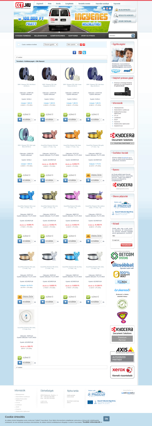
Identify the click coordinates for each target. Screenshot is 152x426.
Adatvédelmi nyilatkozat (121, 110)
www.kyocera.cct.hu (122, 188)
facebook (125, 157)
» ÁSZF (17, 407)
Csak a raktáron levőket (29, 44)
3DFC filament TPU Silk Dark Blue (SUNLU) (95, 85)
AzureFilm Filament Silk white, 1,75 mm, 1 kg (95, 267)
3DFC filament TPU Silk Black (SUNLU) (26, 85)
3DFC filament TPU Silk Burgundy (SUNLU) (49, 85)
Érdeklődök (96, 175)
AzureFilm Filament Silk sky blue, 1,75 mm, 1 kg (72, 267)
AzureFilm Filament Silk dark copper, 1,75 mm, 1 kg (49, 146)
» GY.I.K (17, 402)
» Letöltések (18, 404)
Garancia (117, 121)
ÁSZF (116, 119)
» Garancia (18, 409)
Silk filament (40, 61)
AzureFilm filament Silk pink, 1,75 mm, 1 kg (72, 206)
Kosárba (26, 120)
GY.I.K (116, 115)
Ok (106, 418)
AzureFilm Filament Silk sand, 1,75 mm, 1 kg (26, 267)
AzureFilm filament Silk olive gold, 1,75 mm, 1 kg (49, 206)
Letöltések (117, 117)
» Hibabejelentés (19, 394)
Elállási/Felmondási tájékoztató (120, 112)
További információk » (92, 422)
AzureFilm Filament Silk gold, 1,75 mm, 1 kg (95, 146)
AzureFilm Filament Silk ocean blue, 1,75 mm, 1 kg (26, 206)
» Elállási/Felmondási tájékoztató (21, 399)
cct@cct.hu (44, 401)
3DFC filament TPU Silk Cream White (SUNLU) (72, 85)
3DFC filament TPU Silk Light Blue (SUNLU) (26, 146)
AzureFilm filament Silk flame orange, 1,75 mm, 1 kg (72, 146)
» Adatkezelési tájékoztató (22, 411)
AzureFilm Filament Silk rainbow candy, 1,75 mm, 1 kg (95, 206)
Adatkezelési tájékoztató (122, 124)
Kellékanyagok (29, 61)
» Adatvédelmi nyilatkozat (22, 396)
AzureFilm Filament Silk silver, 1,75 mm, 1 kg (49, 267)
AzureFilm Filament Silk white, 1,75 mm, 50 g (27, 328)
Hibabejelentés (119, 108)
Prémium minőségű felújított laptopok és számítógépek (123, 89)
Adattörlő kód (118, 126)
